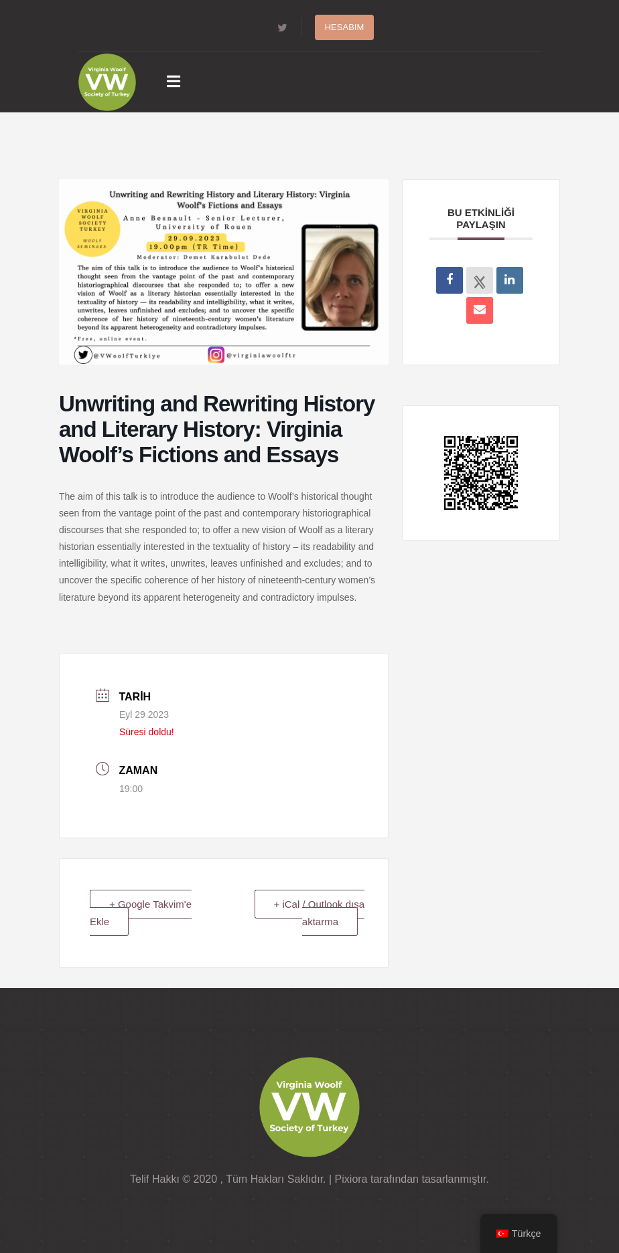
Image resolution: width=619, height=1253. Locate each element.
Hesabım (344, 27)
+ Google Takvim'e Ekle (141, 912)
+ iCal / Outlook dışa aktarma (319, 912)
